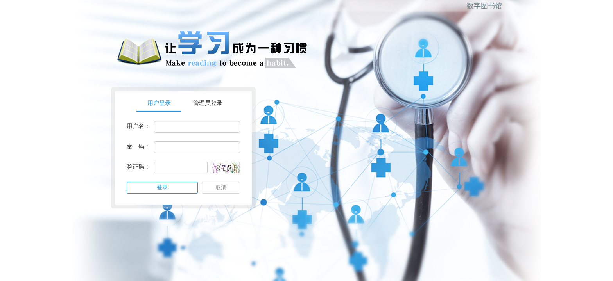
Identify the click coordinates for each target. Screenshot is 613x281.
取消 (220, 187)
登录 (162, 187)
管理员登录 (207, 103)
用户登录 (159, 103)
